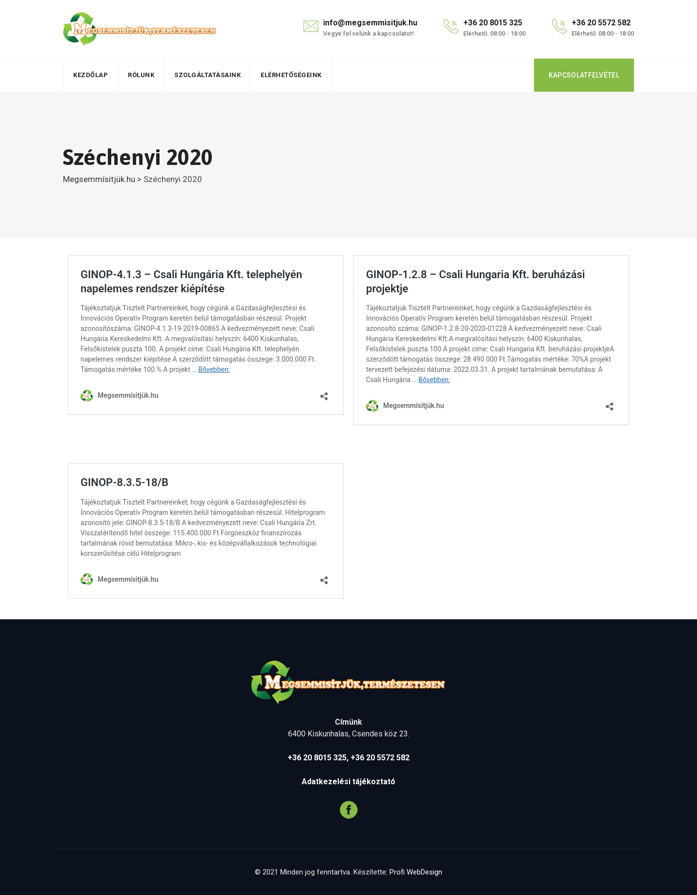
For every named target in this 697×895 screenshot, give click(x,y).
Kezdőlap (90, 75)
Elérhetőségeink (291, 75)
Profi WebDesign (416, 872)
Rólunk (141, 75)
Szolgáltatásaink (207, 75)
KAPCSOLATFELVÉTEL (584, 75)
